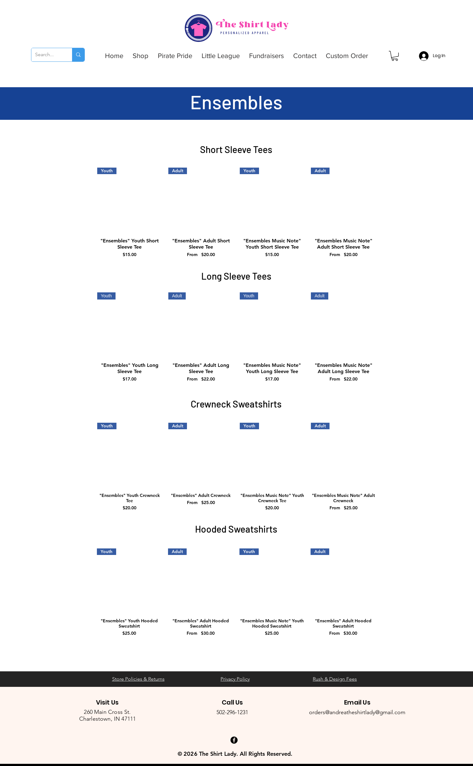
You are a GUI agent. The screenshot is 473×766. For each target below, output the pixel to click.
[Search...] (47, 54)
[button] (140, 56)
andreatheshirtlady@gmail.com (367, 712)
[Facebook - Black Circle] (234, 740)
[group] (236, 212)
